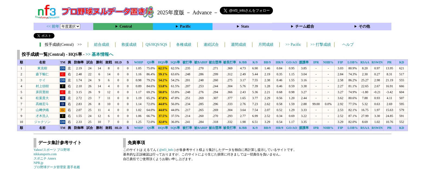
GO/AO (291, 62)
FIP (340, 62)
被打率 (187, 62)
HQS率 (163, 62)
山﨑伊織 (42, 110)
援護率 (304, 62)
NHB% (328, 62)
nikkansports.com (45, 154)
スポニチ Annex (45, 158)
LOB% (352, 62)
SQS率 (175, 62)
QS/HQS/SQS (156, 45)
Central (126, 26)
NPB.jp (38, 163)
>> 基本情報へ (99, 54)
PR (389, 62)
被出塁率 (215, 62)
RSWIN (377, 62)
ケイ (42, 80)
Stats (245, 26)
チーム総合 (304, 26)
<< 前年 (53, 26)
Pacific (185, 26)
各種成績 (183, 45)
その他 (364, 26)
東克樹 (42, 68)
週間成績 (238, 45)
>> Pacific (293, 45)
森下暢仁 (42, 74)
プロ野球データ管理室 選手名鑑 (57, 167)
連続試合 (211, 45)
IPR (316, 62)
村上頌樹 (42, 86)
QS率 (150, 62)
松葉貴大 (42, 98)
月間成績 (265, 45)
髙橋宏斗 (42, 104)
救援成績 (129, 45)
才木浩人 (42, 116)
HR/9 (279, 62)
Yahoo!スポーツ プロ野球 (52, 150)
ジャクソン (42, 122)
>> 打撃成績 (320, 45)
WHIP (138, 62)
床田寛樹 (42, 92)
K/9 (255, 62)
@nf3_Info (166, 150)
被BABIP (200, 62)
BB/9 (267, 62)
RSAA (364, 62)
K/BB (243, 62)
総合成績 (101, 45)
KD (401, 62)
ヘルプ (348, 45)
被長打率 (229, 62)
